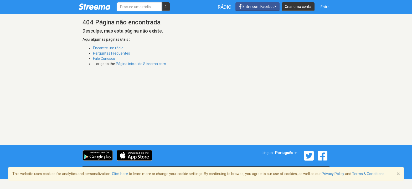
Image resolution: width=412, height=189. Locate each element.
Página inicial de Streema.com (141, 64)
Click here (120, 174)
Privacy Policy (333, 174)
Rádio (224, 7)
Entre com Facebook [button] (257, 6)
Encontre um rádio (108, 48)
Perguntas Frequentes (111, 53)
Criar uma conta (298, 6)
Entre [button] (325, 7)
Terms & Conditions (368, 174)
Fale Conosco (104, 58)
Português (286, 153)
